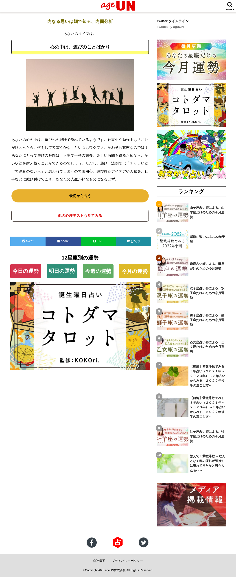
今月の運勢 (135, 271)
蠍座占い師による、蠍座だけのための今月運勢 (207, 266)
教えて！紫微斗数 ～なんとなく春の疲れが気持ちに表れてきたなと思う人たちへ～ (207, 463)
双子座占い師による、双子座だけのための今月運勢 (207, 293)
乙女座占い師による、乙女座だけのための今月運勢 (207, 346)
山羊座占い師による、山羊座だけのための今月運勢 (207, 212)
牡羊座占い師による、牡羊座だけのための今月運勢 (207, 436)
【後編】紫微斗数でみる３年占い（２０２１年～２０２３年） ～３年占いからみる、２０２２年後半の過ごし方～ (207, 376)
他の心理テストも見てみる (80, 215)
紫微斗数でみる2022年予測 (207, 239)
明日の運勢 (62, 271)
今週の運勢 (98, 271)
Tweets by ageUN (170, 27)
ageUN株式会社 (115, 570)
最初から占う (80, 196)
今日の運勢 (26, 271)
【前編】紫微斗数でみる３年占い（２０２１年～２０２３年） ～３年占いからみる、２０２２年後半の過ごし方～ (207, 407)
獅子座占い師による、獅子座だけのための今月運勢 (207, 319)
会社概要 (99, 560)
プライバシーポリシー (127, 560)
